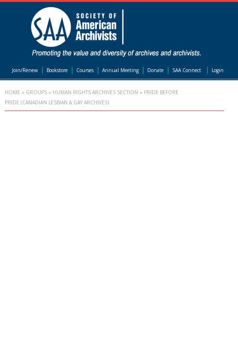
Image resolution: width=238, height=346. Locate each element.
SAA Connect (186, 70)
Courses (85, 70)
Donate (155, 70)
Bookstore (57, 70)
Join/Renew (25, 70)
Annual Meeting (120, 70)
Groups (36, 92)
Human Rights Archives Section (95, 92)
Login (218, 70)
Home (12, 92)
